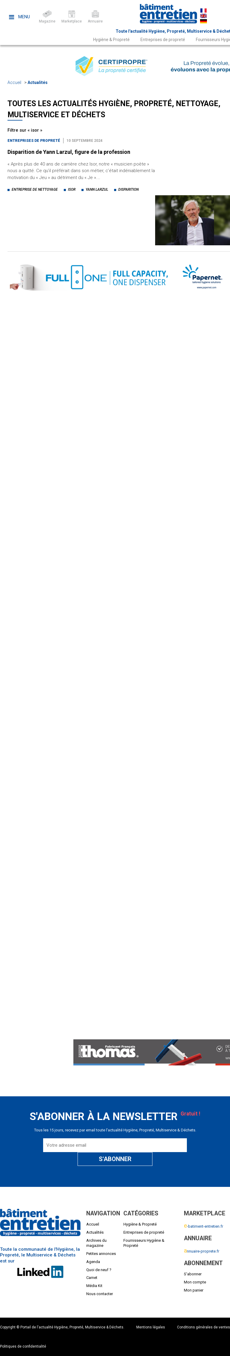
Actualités (38, 82)
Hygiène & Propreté (111, 39)
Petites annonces (101, 1253)
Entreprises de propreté (162, 39)
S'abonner (193, 1274)
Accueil (14, 82)
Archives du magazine (96, 1243)
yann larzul (97, 189)
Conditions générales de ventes (203, 1327)
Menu (19, 16)
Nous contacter (99, 1294)
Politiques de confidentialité (23, 1346)
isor (71, 189)
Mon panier (193, 1290)
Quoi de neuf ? (98, 1270)
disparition (128, 189)
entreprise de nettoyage (35, 189)
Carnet (91, 1277)
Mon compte (195, 1282)
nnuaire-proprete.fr (201, 1251)
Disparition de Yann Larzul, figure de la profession (68, 152)
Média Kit (94, 1285)
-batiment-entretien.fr (203, 1226)
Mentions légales (150, 1327)
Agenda (93, 1261)
